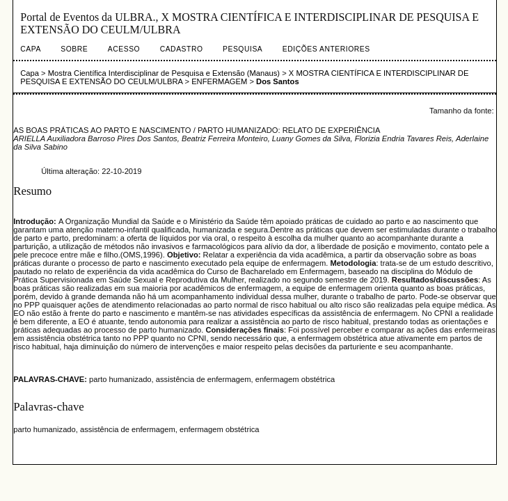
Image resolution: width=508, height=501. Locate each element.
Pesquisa (242, 49)
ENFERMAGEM (219, 81)
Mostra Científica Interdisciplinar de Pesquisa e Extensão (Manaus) (164, 73)
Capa (30, 49)
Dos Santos (277, 81)
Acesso (124, 49)
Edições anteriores (326, 49)
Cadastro (181, 49)
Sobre (74, 49)
